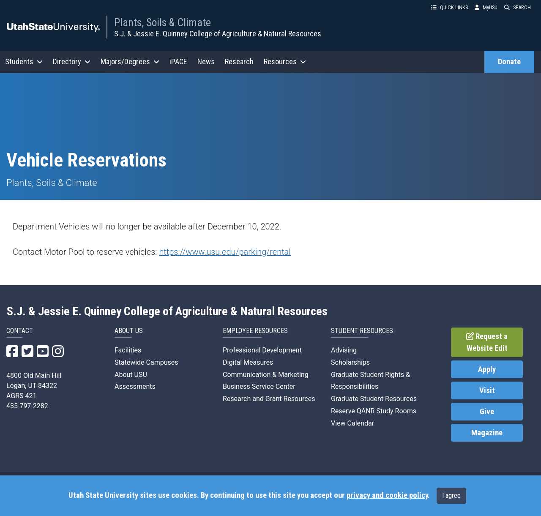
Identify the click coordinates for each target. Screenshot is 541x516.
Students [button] (24, 61)
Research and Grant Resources (269, 399)
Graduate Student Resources (374, 399)
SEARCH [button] (517, 7)
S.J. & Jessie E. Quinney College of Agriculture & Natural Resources (217, 33)
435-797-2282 (27, 406)
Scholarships (350, 362)
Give (487, 411)
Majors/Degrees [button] (130, 61)
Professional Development (262, 350)
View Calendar (352, 423)
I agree (451, 495)
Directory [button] (71, 61)
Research (239, 61)
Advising (344, 350)
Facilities (128, 350)
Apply (487, 369)
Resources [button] (285, 61)
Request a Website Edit (487, 342)
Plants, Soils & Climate (162, 22)
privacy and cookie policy (387, 495)
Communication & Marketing (266, 375)
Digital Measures (248, 362)
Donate (509, 61)
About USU (131, 375)
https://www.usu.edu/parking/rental (224, 252)
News (206, 61)
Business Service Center (259, 386)
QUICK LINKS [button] (449, 7)
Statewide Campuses (146, 362)
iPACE (178, 61)
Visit (487, 390)
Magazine (487, 432)
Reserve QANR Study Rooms (373, 411)
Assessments (135, 386)
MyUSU (486, 7)
